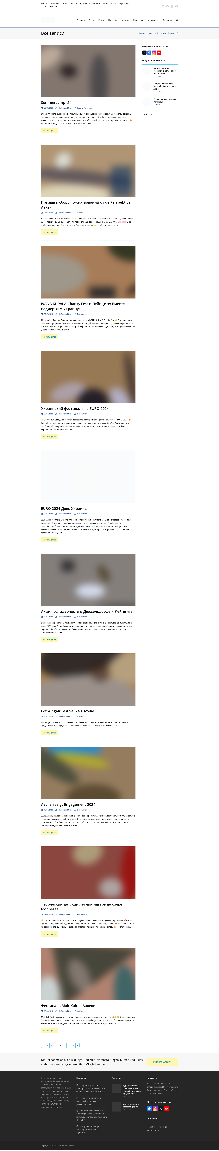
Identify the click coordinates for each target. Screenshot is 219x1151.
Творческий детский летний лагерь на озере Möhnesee (81, 907)
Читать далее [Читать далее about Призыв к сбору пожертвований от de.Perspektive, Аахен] (49, 232)
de (46, 6)
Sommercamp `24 (56, 102)
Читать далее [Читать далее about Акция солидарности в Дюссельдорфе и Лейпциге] (49, 639)
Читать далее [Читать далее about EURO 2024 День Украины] (49, 539)
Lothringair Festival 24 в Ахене (67, 711)
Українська (153, 1130)
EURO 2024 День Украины (64, 508)
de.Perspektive (65, 108)
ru (51, 6)
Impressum (152, 1118)
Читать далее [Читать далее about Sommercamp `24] (49, 130)
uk (56, 6)
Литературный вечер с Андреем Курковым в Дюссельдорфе (88, 1101)
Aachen (80, 212)
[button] (177, 20)
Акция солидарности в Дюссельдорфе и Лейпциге (86, 611)
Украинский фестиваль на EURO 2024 (75, 408)
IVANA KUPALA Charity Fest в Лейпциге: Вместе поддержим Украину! (83, 306)
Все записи (161, 33)
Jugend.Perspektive (85, 108)
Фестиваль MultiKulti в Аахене (68, 1005)
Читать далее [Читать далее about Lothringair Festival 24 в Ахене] (49, 732)
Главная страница (147, 33)
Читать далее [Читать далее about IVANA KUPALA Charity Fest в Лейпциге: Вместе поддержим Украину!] (49, 336)
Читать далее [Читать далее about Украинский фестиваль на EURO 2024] (49, 436)
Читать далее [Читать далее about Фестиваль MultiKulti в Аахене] (49, 1030)
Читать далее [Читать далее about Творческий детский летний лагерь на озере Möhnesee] (49, 934)
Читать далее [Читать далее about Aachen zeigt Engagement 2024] (49, 832)
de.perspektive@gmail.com (117, 3)
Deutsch (151, 1127)
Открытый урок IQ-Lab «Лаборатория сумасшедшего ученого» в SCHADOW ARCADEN (91, 1088)
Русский (163, 1127)
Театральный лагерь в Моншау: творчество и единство (88, 1129)
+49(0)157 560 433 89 (91, 3)
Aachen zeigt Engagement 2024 (68, 804)
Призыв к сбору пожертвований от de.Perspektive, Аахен (86, 205)
